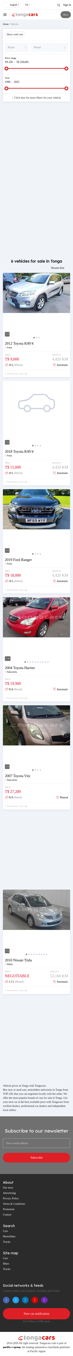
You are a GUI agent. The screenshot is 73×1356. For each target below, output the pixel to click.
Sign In (67, 4)
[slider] (6, 68)
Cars (5, 1231)
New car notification (36, 1313)
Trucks (6, 1241)
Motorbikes (9, 1236)
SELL (66, 14)
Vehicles (14, 24)
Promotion (8, 1209)
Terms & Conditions (14, 1203)
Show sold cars (15, 34)
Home (6, 24)
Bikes (6, 1263)
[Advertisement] (36, 144)
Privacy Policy (11, 1198)
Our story (8, 1187)
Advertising (9, 1193)
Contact (7, 1214)
